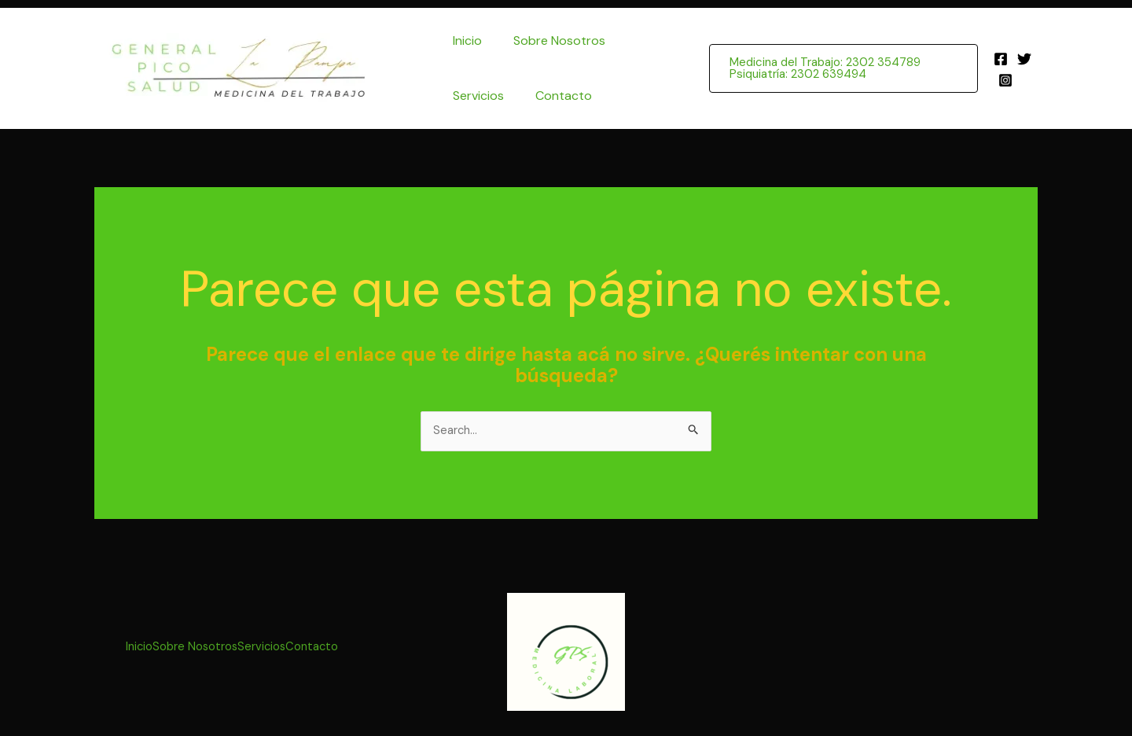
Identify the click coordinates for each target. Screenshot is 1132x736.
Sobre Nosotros (550, 40)
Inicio (464, 40)
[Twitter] (1023, 59)
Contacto (554, 95)
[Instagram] (1004, 80)
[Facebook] (999, 59)
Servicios (475, 95)
